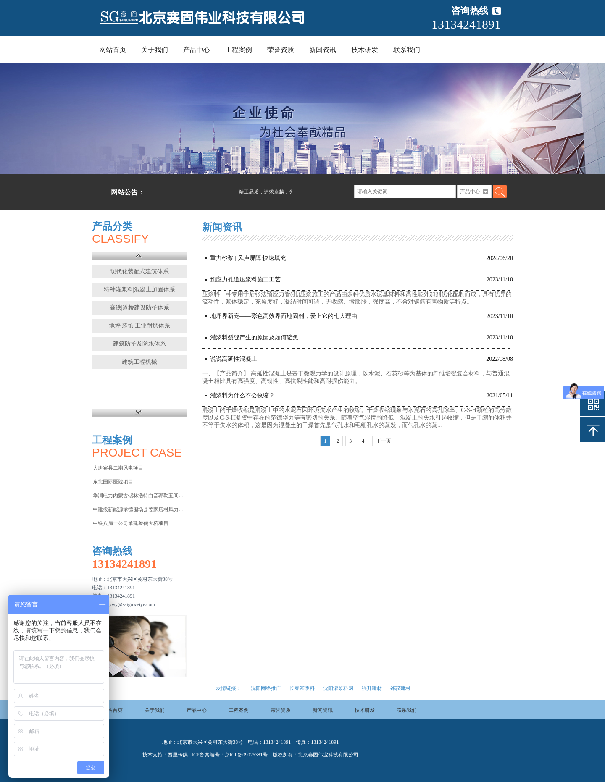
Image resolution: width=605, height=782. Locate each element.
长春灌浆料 (302, 688)
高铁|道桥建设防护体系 (140, 307)
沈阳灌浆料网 (338, 688)
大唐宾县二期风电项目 (118, 468)
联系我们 (406, 49)
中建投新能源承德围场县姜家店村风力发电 (139, 509)
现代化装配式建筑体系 (139, 271)
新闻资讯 (322, 49)
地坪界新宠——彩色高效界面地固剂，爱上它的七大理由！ (286, 316)
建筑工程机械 (139, 362)
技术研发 (364, 49)
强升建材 (372, 688)
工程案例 (238, 49)
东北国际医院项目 (113, 482)
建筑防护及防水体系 (139, 344)
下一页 (383, 441)
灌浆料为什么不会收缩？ (242, 395)
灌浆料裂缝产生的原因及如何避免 (254, 337)
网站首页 (112, 49)
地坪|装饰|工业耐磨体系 (139, 326)
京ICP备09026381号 (246, 755)
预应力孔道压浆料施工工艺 (245, 279)
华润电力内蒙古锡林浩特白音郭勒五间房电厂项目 (139, 496)
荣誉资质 (280, 49)
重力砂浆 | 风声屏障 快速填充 (248, 258)
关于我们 (154, 49)
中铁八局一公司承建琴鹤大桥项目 (130, 523)
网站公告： (128, 192)
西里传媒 (178, 755)
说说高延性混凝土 (233, 359)
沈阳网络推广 (266, 688)
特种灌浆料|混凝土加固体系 (140, 289)
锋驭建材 (400, 688)
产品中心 (196, 49)
